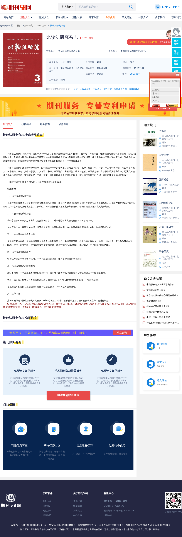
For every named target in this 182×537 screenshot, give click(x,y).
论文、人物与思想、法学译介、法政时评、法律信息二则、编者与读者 (106, 89)
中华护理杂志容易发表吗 (158, 317)
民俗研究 (164, 251)
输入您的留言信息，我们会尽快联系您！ (165, 83)
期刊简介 (8, 124)
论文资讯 (47, 506)
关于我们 (160, 17)
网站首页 (8, 17)
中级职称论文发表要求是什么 (160, 284)
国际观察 (164, 179)
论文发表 (47, 511)
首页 (19, 25)
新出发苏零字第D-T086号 (111, 525)
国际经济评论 (166, 203)
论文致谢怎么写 (154, 301)
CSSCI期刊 (41, 25)
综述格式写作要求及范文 (158, 306)
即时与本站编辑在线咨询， (152, 42)
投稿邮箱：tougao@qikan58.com (119, 511)
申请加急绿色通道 (68, 395)
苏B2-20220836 (162, 525)
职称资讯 (61, 17)
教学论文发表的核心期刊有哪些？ (162, 295)
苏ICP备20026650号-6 (31, 525)
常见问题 (127, 17)
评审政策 (94, 17)
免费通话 (172, 106)
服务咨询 (45, 124)
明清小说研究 (166, 227)
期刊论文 (28, 25)
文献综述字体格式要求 (157, 312)
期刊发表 (77, 17)
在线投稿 (77, 515)
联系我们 (176, 17)
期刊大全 (25, 17)
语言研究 (164, 155)
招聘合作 (108, 515)
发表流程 (77, 511)
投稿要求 (26, 124)
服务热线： (115, 501)
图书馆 (162, 131)
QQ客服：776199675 (114, 506)
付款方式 (143, 17)
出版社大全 (43, 17)
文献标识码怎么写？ (156, 290)
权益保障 (63, 124)
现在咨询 (122, 332)
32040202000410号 (66, 525)
